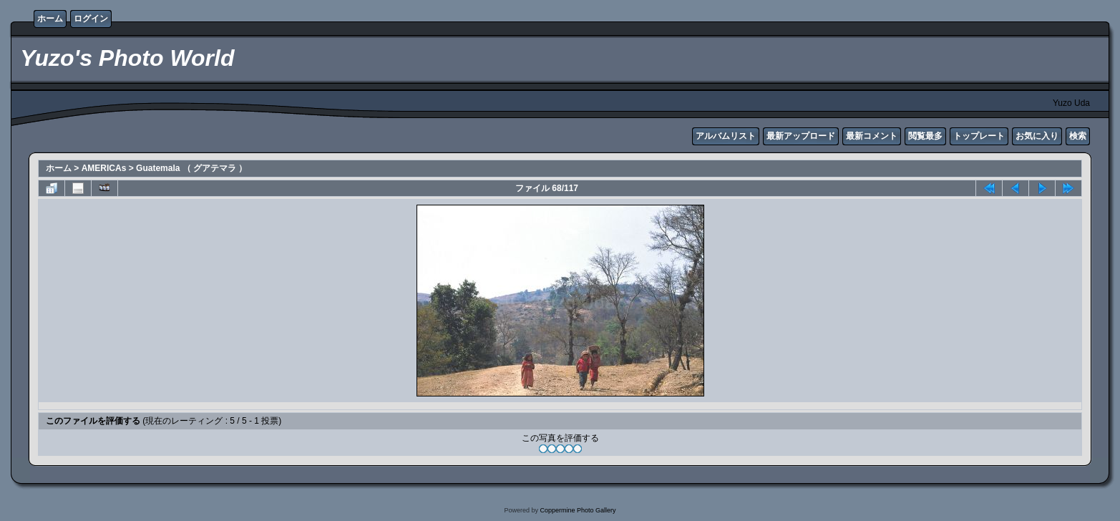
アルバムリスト (726, 136)
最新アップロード (800, 136)
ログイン (91, 19)
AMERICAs (104, 168)
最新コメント (871, 136)
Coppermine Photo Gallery (577, 510)
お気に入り (1037, 136)
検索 (1077, 136)
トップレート (979, 136)
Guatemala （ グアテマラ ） (191, 168)
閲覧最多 (925, 136)
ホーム (50, 19)
